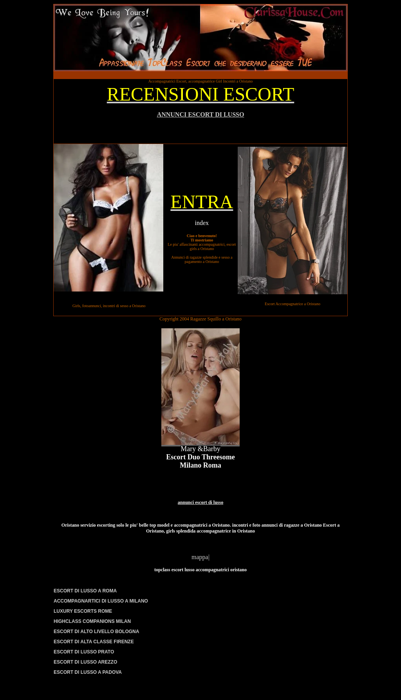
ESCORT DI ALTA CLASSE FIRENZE (94, 641)
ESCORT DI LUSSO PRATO (84, 652)
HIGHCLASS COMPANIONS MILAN (92, 621)
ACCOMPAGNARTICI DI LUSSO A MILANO (101, 601)
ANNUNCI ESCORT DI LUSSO (200, 114)
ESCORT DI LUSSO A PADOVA (88, 672)
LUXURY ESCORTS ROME (83, 611)
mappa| (200, 557)
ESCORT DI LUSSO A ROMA (85, 591)
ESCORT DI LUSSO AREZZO (85, 662)
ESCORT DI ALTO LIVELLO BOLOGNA (96, 631)
